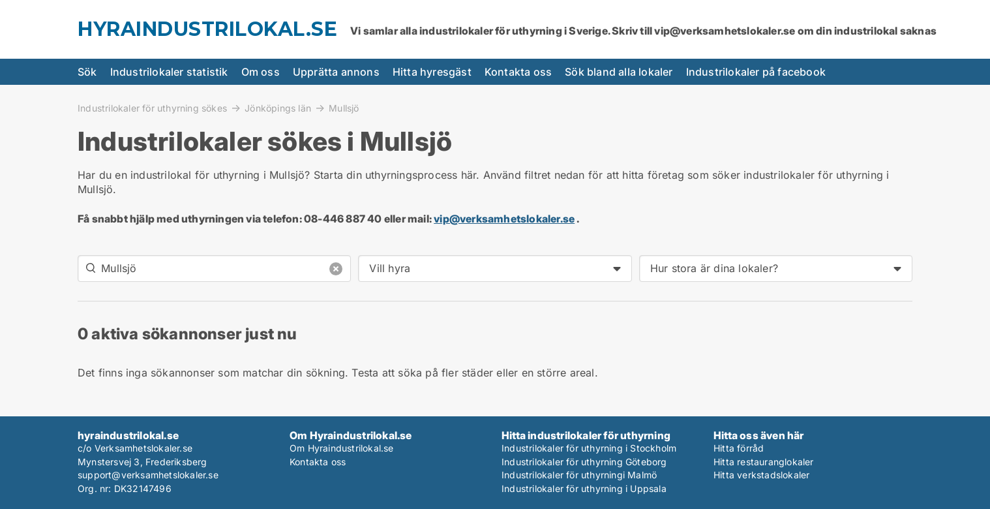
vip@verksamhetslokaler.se (504, 218)
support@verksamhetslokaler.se (148, 474)
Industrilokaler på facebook (756, 71)
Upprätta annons (336, 71)
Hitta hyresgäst (432, 71)
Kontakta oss (518, 71)
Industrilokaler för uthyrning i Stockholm (589, 448)
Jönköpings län (278, 107)
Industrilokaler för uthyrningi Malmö (579, 474)
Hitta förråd (738, 448)
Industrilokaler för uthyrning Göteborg (584, 461)
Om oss (260, 71)
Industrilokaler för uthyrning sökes (152, 107)
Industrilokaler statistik (169, 71)
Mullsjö (344, 108)
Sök (87, 71)
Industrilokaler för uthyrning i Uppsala (584, 488)
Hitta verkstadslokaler (761, 474)
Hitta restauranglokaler (763, 461)
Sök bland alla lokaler (618, 71)
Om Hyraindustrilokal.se (342, 448)
